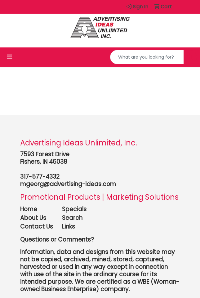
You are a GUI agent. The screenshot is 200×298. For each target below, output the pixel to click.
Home (28, 209)
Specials (74, 209)
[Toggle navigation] (9, 57)
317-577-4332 (40, 176)
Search (72, 218)
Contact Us (36, 226)
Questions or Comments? (57, 239)
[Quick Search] (147, 57)
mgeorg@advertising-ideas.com (68, 184)
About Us (33, 218)
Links (68, 226)
